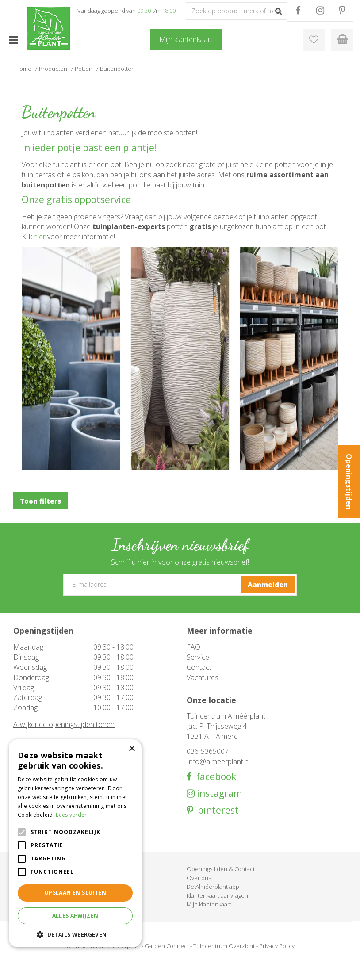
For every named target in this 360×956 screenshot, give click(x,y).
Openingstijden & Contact (221, 868)
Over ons (199, 877)
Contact (199, 667)
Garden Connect (167, 946)
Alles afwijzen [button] (75, 915)
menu (13, 39)
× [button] (131, 749)
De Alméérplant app (213, 886)
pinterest (216, 810)
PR (342, 10)
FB (298, 10)
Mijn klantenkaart (209, 904)
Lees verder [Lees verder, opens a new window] (71, 814)
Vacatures (202, 677)
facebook (214, 776)
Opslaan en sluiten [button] (75, 892)
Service (198, 657)
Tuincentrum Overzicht (224, 946)
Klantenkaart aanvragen (217, 895)
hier (40, 236)
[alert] (75, 843)
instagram (218, 793)
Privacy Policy (277, 946)
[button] (75, 934)
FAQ (193, 647)
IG (320, 10)
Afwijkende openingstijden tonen (64, 724)
